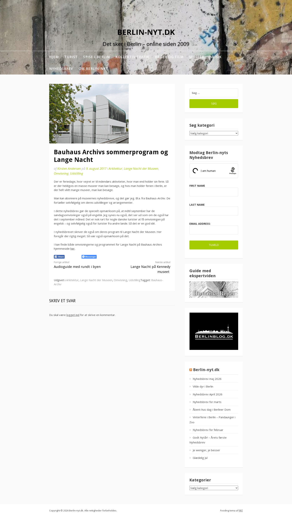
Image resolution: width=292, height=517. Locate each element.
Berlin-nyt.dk (146, 32)
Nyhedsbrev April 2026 (207, 394)
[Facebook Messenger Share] (89, 257)
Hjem (54, 57)
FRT (241, 510)
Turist (71, 57)
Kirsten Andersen (69, 168)
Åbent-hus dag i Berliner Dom (212, 409)
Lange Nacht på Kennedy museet (144, 267)
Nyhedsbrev (61, 68)
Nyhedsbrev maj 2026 (207, 379)
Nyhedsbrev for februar (208, 430)
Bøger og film (169, 57)
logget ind (72, 315)
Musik (216, 57)
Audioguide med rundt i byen (80, 264)
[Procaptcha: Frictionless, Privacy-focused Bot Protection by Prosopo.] (233, 170)
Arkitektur (115, 168)
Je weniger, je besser (206, 450)
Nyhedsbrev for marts (207, 402)
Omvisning (61, 173)
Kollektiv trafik (132, 57)
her (72, 248)
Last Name (197, 204)
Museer (196, 57)
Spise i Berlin (96, 57)
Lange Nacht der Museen (141, 168)
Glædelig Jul (200, 458)
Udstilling (76, 173)
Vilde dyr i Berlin (203, 386)
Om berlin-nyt (93, 68)
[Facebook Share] (59, 257)
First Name (197, 185)
